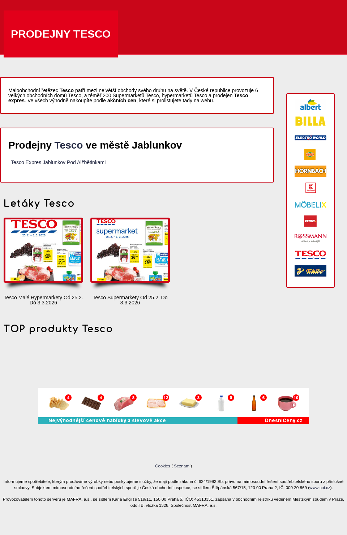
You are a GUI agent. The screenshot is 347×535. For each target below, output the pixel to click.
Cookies (163, 465)
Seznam (181, 465)
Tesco (69, 145)
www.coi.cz (319, 487)
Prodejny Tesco (61, 34)
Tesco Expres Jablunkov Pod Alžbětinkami (58, 162)
